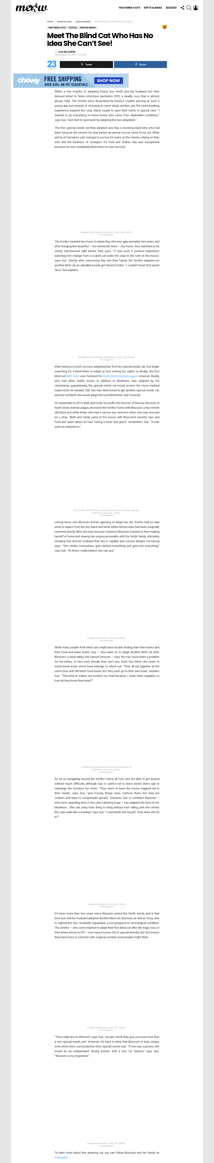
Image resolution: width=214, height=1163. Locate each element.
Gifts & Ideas (153, 7)
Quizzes (171, 7)
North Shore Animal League (120, 376)
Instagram (61, 1157)
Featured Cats (129, 7)
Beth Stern (73, 376)
